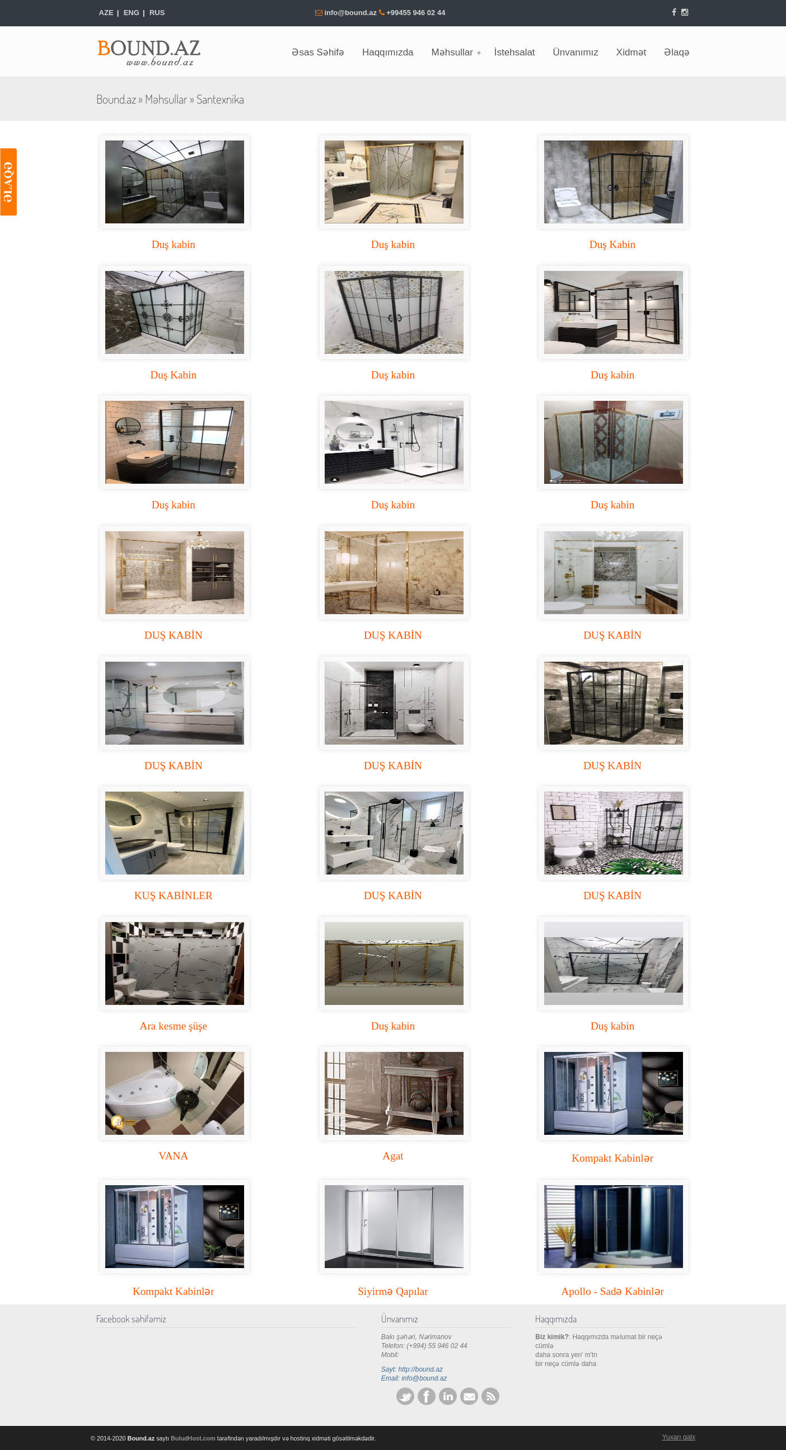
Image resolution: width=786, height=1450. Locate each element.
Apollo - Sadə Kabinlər (612, 1291)
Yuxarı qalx (678, 1437)
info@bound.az (351, 12)
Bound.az (155, 49)
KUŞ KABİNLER (173, 895)
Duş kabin (173, 244)
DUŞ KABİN (173, 635)
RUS (157, 12)
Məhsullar (166, 98)
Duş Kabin (613, 244)
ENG (131, 12)
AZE (106, 12)
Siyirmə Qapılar (393, 1291)
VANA (173, 1156)
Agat (392, 1156)
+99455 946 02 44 (415, 12)
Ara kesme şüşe (173, 1026)
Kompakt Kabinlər (612, 1158)
